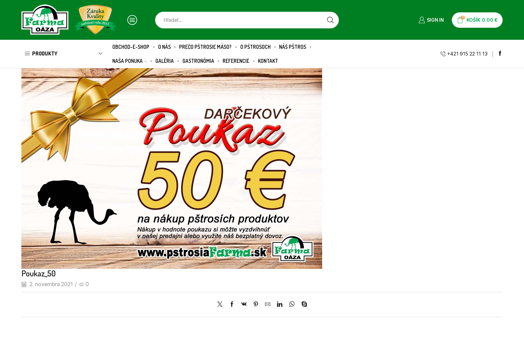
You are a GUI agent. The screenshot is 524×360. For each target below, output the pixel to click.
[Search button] (330, 20)
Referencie (236, 60)
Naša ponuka (129, 60)
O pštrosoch (255, 46)
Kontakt (268, 60)
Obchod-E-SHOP (130, 46)
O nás (164, 46)
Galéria (164, 60)
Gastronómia (198, 60)
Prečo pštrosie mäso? (205, 46)
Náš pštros (292, 46)
